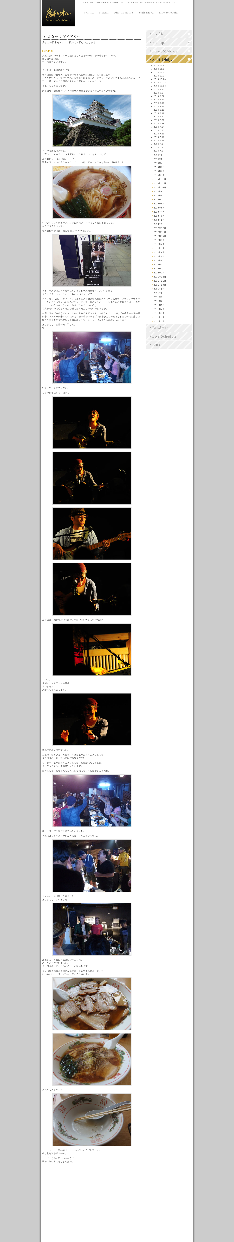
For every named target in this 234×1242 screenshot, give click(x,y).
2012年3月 (159, 264)
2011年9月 (159, 289)
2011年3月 (159, 313)
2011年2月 (159, 317)
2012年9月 (159, 240)
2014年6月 (159, 155)
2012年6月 (159, 252)
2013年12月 (160, 179)
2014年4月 (159, 163)
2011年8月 (159, 293)
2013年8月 (159, 195)
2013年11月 (160, 183)
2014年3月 (159, 167)
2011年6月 (159, 301)
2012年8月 (159, 244)
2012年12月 (160, 228)
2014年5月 (159, 159)
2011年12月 (160, 277)
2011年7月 (159, 297)
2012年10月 (160, 236)
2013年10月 (160, 187)
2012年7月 (159, 248)
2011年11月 (160, 281)
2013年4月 (159, 212)
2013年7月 (159, 199)
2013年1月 (159, 224)
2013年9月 (159, 191)
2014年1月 (159, 175)
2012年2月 (159, 268)
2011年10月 (160, 285)
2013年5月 (159, 208)
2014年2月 (159, 171)
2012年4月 (159, 260)
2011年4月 (159, 309)
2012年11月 (160, 232)
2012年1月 (159, 272)
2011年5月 (159, 305)
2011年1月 (159, 321)
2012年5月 (159, 256)
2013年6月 (159, 203)
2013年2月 (159, 220)
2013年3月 (159, 216)
